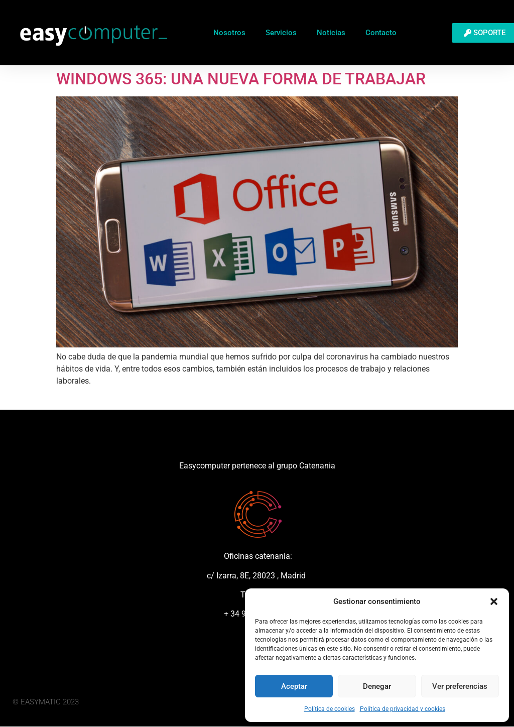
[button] (494, 601)
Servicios (281, 32)
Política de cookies (329, 708)
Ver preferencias (459, 686)
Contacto (381, 32)
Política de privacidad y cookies (402, 708)
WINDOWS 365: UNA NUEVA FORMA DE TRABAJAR (241, 78)
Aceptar (294, 686)
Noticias (331, 32)
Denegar (377, 686)
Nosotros (229, 32)
